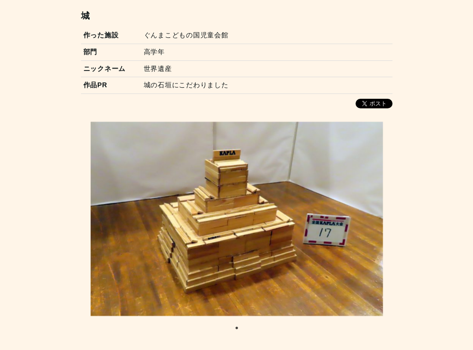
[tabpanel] (236, 219)
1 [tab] (237, 328)
